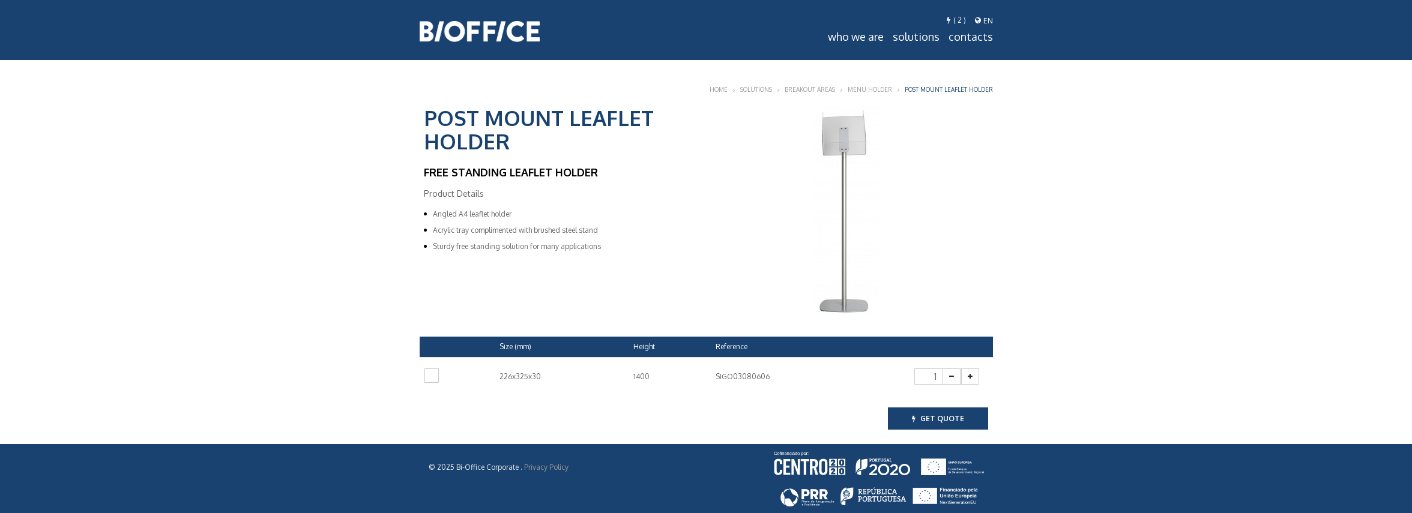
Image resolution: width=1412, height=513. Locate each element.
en (984, 20)
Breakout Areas (810, 89)
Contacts (971, 36)
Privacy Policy (546, 467)
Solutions (916, 36)
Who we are (856, 36)
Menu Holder (870, 89)
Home (719, 89)
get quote (938, 418)
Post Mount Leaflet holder (949, 89)
